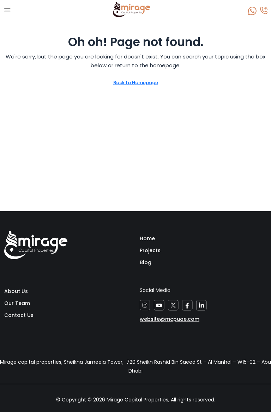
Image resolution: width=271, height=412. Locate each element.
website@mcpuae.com (169, 319)
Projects (150, 250)
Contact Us (19, 315)
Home (147, 238)
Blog (145, 262)
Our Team (17, 303)
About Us (16, 291)
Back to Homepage (135, 82)
